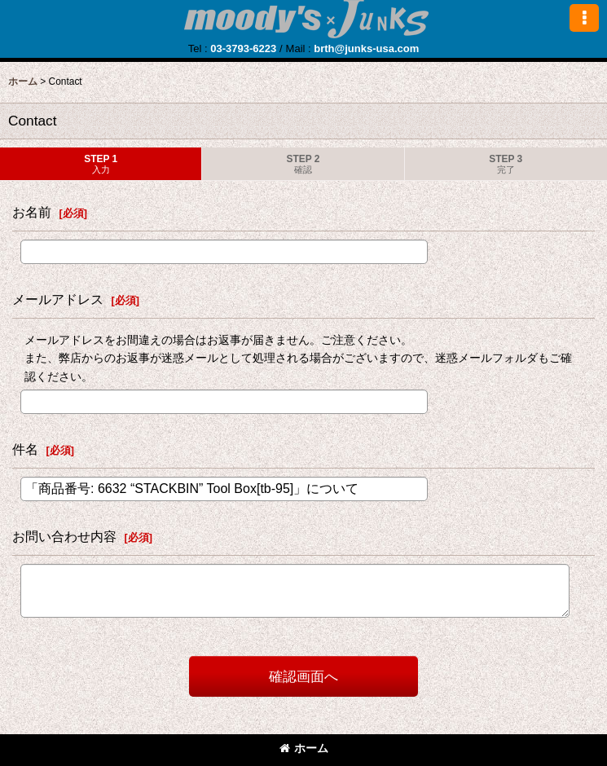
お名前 (31, 212)
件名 (25, 449)
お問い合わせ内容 (64, 536)
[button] (584, 18)
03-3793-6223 (243, 48)
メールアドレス (57, 299)
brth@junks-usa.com (366, 48)
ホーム (303, 748)
